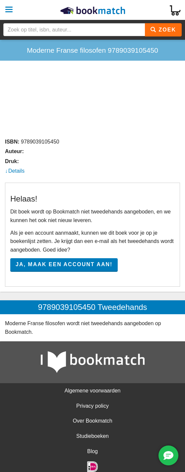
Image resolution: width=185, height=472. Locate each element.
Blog (92, 451)
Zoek (163, 29)
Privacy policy (92, 406)
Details (16, 171)
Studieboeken (92, 436)
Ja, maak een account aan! (64, 264)
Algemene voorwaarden (93, 390)
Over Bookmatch (92, 421)
